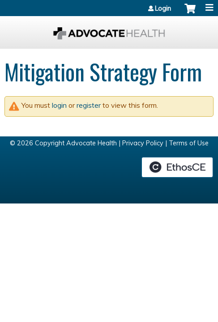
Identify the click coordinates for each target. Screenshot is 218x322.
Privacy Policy (142, 143)
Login (163, 8)
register (89, 105)
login (59, 105)
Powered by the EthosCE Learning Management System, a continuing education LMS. (177, 167)
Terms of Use (189, 143)
